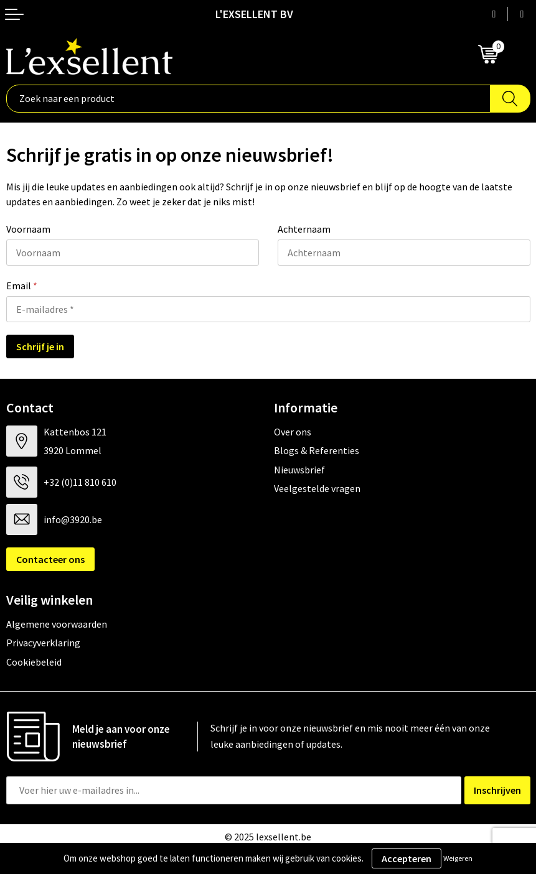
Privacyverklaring (43, 642)
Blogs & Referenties (316, 450)
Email (21, 285)
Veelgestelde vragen (317, 488)
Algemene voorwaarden (56, 624)
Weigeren (458, 858)
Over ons (292, 431)
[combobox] (248, 99)
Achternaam (304, 229)
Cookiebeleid (34, 662)
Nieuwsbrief (299, 469)
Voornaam (28, 229)
